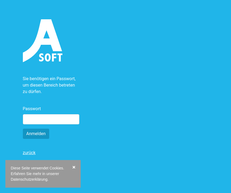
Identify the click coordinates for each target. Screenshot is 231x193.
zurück (29, 152)
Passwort (32, 108)
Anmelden (36, 133)
